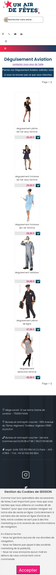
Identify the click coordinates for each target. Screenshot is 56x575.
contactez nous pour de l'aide (28, 64)
